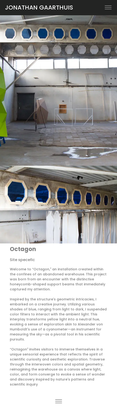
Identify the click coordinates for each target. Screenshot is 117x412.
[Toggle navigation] (108, 7)
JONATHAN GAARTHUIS (39, 7)
